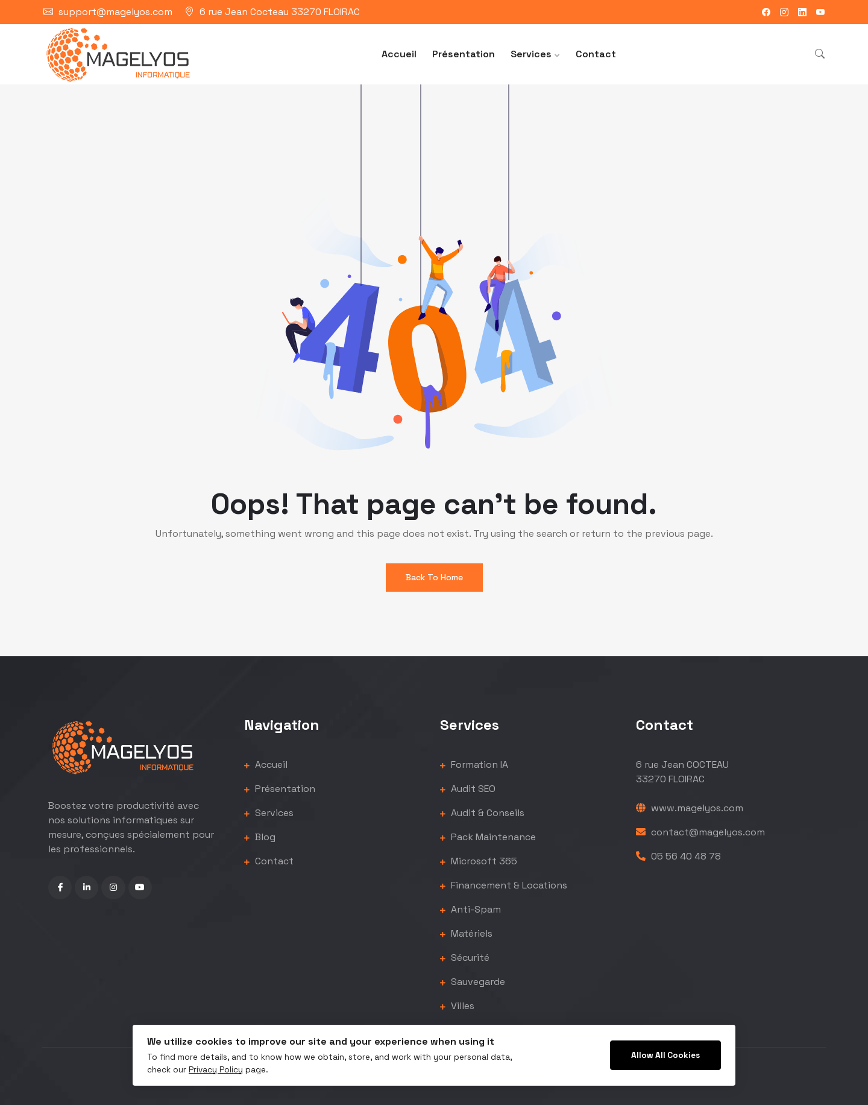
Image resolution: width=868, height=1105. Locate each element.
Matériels (466, 933)
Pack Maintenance (488, 837)
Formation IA (474, 764)
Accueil (399, 54)
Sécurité (464, 957)
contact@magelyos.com (700, 832)
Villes (457, 1005)
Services (531, 54)
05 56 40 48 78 (678, 856)
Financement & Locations (503, 885)
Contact (596, 54)
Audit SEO (467, 788)
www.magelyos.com (689, 808)
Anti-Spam (470, 909)
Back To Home (434, 577)
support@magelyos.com (115, 11)
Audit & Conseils (482, 812)
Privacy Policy (216, 1070)
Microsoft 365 (478, 861)
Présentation (463, 54)
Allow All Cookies (665, 1055)
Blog (259, 837)
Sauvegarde (472, 981)
